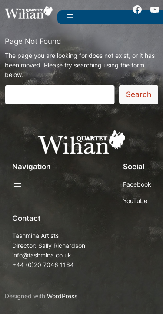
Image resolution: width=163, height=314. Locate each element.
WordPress (62, 296)
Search (138, 94)
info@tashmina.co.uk (41, 255)
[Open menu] (69, 17)
